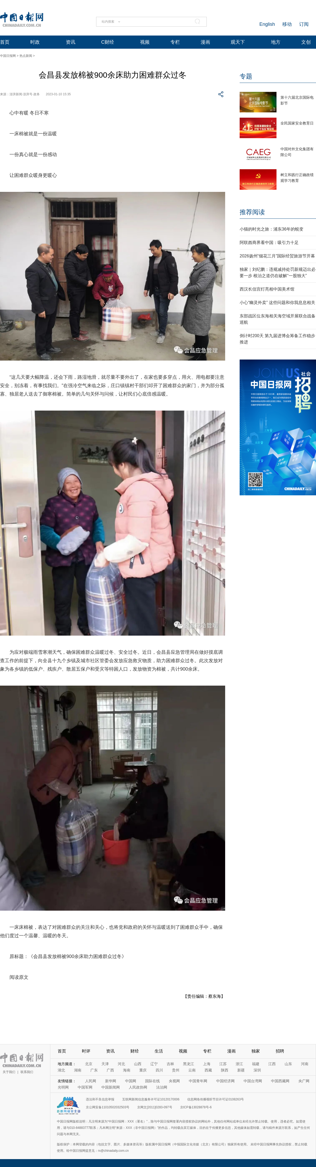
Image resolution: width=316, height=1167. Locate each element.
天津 (105, 1064)
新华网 (110, 1081)
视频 (145, 42)
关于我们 (9, 1072)
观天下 (238, 42)
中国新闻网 (110, 1087)
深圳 (257, 1070)
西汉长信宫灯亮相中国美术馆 (267, 289)
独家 (255, 1051)
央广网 (303, 1081)
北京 (88, 1064)
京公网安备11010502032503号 (107, 1107)
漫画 (205, 42)
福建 (255, 1064)
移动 (287, 24)
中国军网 (85, 1087)
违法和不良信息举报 (100, 1099)
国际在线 (152, 1081)
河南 (304, 1064)
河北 (121, 1064)
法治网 (161, 1087)
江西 (272, 1064)
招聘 (280, 1051)
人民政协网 (138, 1087)
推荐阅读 (252, 212)
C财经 (107, 42)
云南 (192, 1070)
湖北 (61, 1070)
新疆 (241, 1070)
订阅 (304, 24)
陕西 (224, 1070)
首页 (4, 42)
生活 (159, 1051)
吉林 (170, 1064)
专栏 (175, 42)
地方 (275, 42)
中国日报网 (8, 56)
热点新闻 (25, 56)
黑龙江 (188, 1064)
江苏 (223, 1064)
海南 (126, 1070)
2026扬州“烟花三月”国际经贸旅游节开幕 (277, 256)
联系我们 (27, 1072)
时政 (35, 42)
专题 (246, 76)
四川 (159, 1070)
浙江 (239, 1064)
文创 (306, 42)
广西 (110, 1070)
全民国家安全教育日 (297, 123)
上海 (206, 1064)
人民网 (90, 1081)
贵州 (175, 1070)
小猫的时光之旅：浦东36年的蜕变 (271, 229)
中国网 (130, 1081)
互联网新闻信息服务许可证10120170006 (150, 1099)
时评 (86, 1051)
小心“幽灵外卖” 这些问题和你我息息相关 (277, 302)
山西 (137, 1064)
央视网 (174, 1081)
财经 (134, 1051)
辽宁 (154, 1064)
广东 (94, 1070)
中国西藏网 (280, 1081)
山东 (288, 1064)
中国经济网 (225, 1081)
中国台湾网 (253, 1081)
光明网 (63, 1087)
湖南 (77, 1070)
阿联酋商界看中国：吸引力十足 (269, 242)
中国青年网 (198, 1081)
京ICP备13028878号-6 (196, 1107)
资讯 (70, 42)
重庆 (143, 1070)
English (267, 24)
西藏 (208, 1070)
